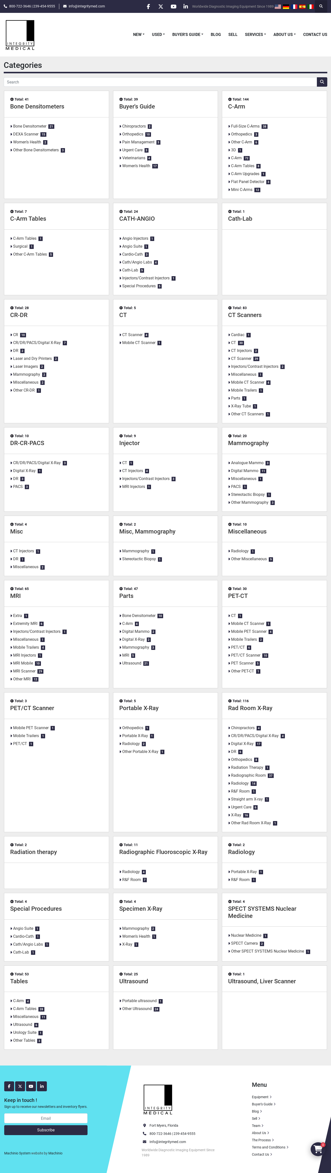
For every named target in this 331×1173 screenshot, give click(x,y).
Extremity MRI (25, 623)
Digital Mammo (244, 470)
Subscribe (46, 1130)
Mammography (26, 374)
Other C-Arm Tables (30, 254)
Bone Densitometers (37, 106)
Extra (17, 615)
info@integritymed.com (87, 6)
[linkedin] (186, 6)
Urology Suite (24, 1032)
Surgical (20, 246)
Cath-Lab (130, 270)
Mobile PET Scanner (249, 631)
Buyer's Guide (186, 34)
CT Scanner (132, 334)
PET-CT (238, 595)
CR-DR (19, 315)
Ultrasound (131, 663)
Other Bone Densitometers (36, 150)
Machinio (55, 1153)
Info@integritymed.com (168, 1142)
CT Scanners (245, 315)
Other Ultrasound (137, 1008)
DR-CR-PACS (27, 443)
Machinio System (17, 1153)
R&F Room (240, 791)
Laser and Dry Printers (32, 358)
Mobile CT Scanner (138, 342)
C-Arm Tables (242, 165)
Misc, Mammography (147, 531)
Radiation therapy (33, 852)
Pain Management (138, 142)
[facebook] (148, 6)
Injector (129, 443)
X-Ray (236, 815)
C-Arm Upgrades (245, 173)
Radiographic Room (248, 775)
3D (233, 150)
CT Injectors (241, 350)
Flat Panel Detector (247, 181)
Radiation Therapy (247, 767)
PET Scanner (242, 663)
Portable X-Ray (139, 708)
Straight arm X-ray (247, 799)
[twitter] (160, 6)
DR (15, 350)
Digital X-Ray (24, 470)
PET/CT (238, 647)
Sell (233, 34)
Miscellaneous (25, 382)
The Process (261, 1140)
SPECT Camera (244, 943)
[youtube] (173, 6)
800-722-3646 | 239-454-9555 (32, 6)
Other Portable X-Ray (140, 751)
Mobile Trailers (244, 390)
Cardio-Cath (132, 254)
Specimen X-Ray (140, 908)
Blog (216, 34)
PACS (18, 486)
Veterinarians (133, 158)
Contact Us (315, 34)
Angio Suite (132, 246)
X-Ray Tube (241, 406)
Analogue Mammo (247, 462)
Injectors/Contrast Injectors (146, 278)
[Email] (46, 1118)
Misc (16, 531)
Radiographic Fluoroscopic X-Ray (163, 852)
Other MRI (21, 679)
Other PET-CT (242, 671)
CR (15, 334)
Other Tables (24, 1040)
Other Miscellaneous (249, 559)
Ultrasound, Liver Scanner (262, 981)
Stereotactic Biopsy (248, 494)
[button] (139, 35)
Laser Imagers (25, 366)
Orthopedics (132, 134)
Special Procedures (139, 286)
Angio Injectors (135, 238)
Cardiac (237, 334)
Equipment (260, 1097)
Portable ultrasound (139, 1000)
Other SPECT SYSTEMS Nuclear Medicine (267, 951)
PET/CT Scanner (245, 655)
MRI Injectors (133, 486)
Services (254, 34)
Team (256, 1126)
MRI (15, 595)
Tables (19, 981)
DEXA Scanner (25, 134)
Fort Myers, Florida (164, 1125)
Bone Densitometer (29, 126)
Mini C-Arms (241, 189)
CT (123, 315)
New (137, 34)
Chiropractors (134, 126)
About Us (283, 34)
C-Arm (236, 106)
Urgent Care (132, 150)
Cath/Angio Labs (137, 262)
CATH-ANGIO (137, 218)
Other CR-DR (24, 390)
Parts (235, 398)
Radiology (240, 551)
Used (157, 34)
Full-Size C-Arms (245, 126)
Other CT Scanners (247, 414)
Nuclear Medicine (246, 935)
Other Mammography (250, 502)
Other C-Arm (241, 142)
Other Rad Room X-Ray (251, 823)
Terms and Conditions (268, 1147)
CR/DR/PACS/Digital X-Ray (37, 342)
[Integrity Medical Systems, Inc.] (158, 1099)
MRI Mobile (23, 663)
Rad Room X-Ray (250, 708)
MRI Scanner (24, 671)
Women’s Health (27, 142)
